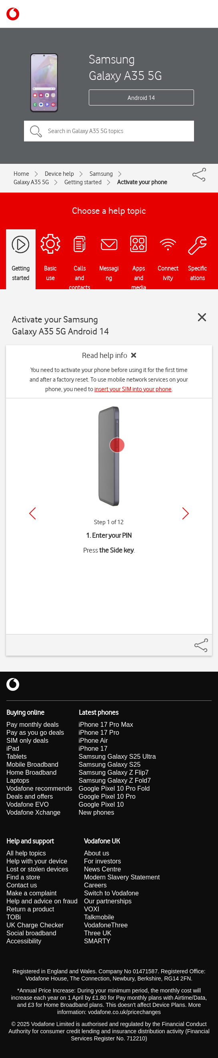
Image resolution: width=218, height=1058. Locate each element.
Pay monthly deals (32, 724)
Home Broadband (31, 772)
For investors (102, 861)
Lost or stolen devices (37, 869)
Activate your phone (142, 182)
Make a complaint (31, 893)
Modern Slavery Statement (122, 877)
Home (21, 173)
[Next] (185, 513)
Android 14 (141, 97)
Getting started (83, 182)
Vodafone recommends (39, 788)
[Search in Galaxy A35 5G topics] (109, 131)
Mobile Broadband (32, 764)
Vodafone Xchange (33, 812)
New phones (96, 812)
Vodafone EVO (27, 804)
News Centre (102, 869)
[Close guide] (202, 317)
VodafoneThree (106, 925)
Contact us (21, 885)
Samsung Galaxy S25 (110, 764)
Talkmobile (99, 917)
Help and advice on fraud (42, 901)
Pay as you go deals (35, 732)
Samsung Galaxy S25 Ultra (117, 756)
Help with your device (36, 861)
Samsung (101, 173)
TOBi (13, 917)
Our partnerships (108, 901)
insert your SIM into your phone (133, 389)
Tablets (16, 756)
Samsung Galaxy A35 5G (125, 67)
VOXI (91, 909)
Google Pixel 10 (101, 804)
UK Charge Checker (35, 925)
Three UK (97, 933)
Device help (59, 173)
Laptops (17, 780)
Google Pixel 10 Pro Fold (114, 788)
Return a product (30, 909)
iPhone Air (93, 740)
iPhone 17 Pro (99, 732)
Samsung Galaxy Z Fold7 (115, 780)
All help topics (26, 853)
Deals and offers (29, 796)
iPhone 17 (93, 748)
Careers (95, 885)
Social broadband (31, 933)
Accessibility (23, 941)
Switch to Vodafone (111, 893)
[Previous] (32, 513)
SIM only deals (27, 740)
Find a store (23, 877)
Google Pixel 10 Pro (107, 796)
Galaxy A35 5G (31, 182)
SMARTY (97, 941)
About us (96, 853)
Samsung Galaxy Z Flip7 (114, 772)
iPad (12, 748)
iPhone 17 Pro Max (106, 724)
